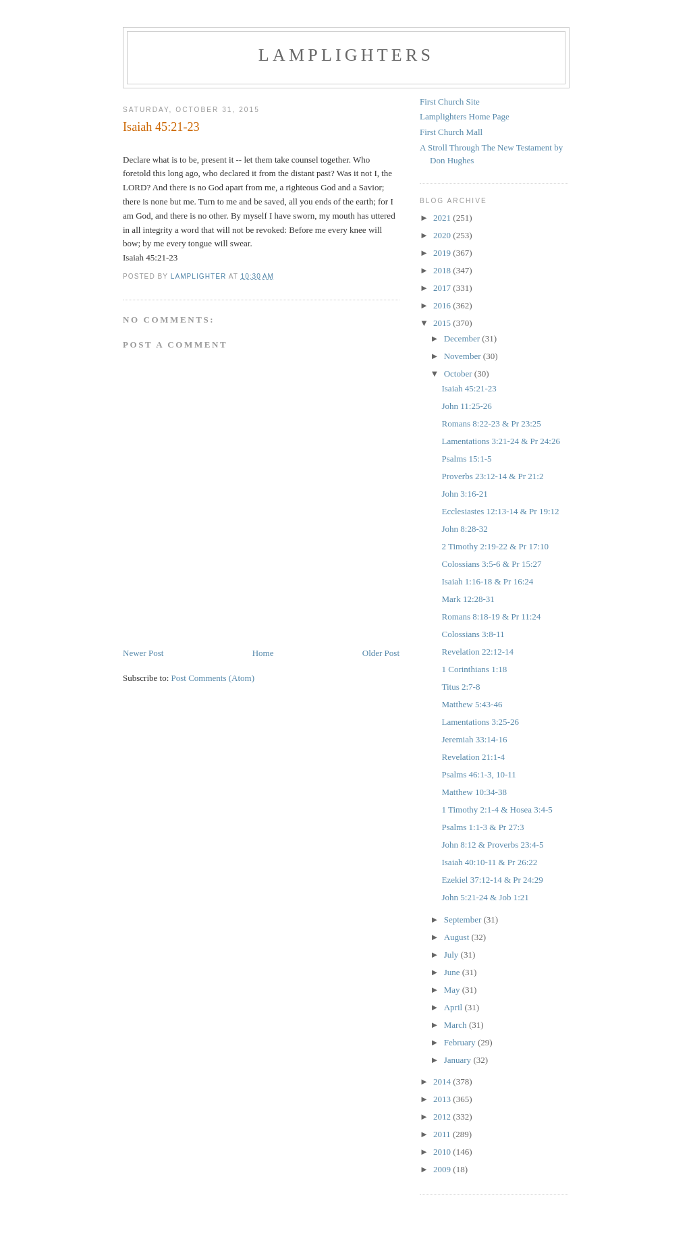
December (463, 338)
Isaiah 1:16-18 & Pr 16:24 (487, 581)
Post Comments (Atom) (213, 678)
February (461, 1042)
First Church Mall (451, 132)
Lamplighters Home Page (464, 116)
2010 (443, 1152)
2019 (443, 253)
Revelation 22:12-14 (477, 652)
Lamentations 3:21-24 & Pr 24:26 (500, 441)
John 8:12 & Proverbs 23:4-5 (492, 845)
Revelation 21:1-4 (473, 757)
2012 (443, 1117)
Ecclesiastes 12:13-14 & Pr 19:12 (500, 511)
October (459, 373)
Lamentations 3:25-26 (479, 722)
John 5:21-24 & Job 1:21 (484, 897)
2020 (443, 235)
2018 (443, 270)
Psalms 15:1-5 (466, 459)
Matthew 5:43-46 (471, 704)
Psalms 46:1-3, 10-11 (478, 774)
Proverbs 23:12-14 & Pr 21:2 (492, 476)
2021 (443, 218)
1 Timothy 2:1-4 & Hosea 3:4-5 (496, 809)
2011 (443, 1134)
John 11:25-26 (466, 406)
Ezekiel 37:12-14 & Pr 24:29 (492, 880)
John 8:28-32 (464, 529)
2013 (443, 1099)
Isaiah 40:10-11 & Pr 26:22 (489, 862)
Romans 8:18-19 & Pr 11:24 (491, 616)
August (458, 937)
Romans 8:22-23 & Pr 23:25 (491, 423)
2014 (443, 1081)
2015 (443, 323)
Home (263, 653)
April (454, 1007)
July (452, 955)
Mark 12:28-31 (467, 599)
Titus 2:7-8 (460, 687)
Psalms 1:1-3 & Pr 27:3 (482, 827)
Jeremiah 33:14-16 (474, 739)
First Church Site (450, 102)
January (459, 1060)
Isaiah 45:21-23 (468, 388)
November (463, 356)
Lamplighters (346, 55)
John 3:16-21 (464, 494)
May (453, 990)
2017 (443, 288)
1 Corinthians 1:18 (474, 669)
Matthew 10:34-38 (473, 792)
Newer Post (143, 653)
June (453, 972)
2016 (443, 305)
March (456, 1025)
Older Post (380, 653)
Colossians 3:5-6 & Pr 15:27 (491, 564)
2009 (443, 1169)
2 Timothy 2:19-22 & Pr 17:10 (495, 546)
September (464, 919)
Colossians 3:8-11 (472, 634)
